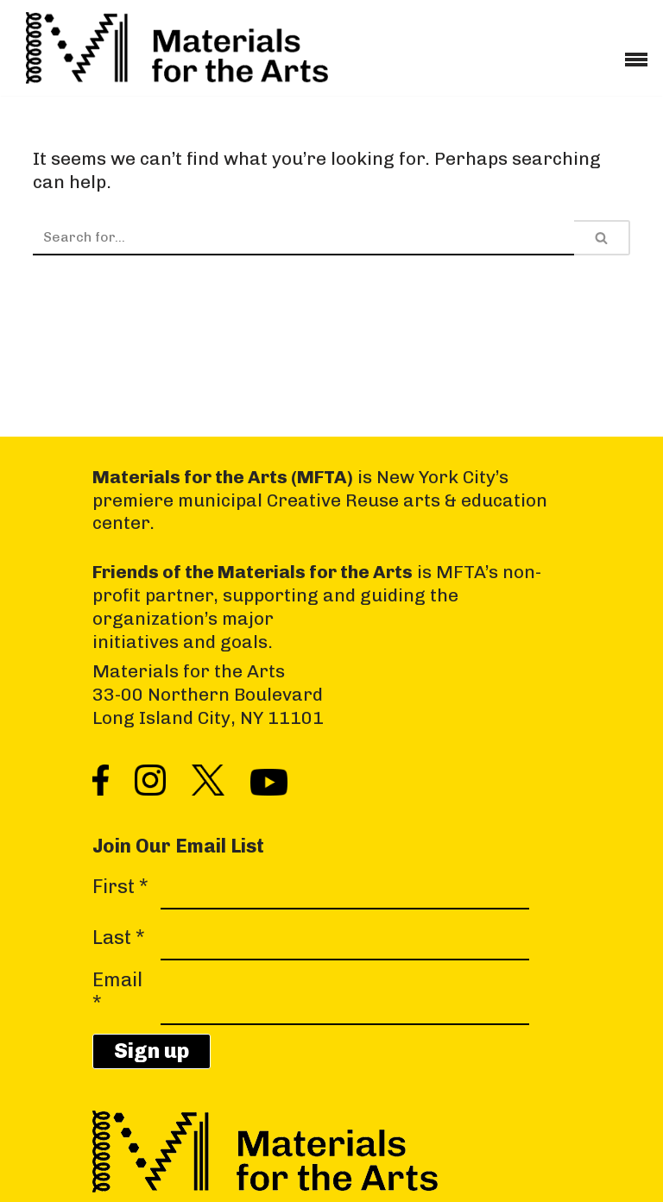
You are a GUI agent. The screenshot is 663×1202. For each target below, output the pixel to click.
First (120, 887)
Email (117, 992)
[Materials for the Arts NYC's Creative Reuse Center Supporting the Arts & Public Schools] (177, 48)
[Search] (303, 237)
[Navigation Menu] (636, 53)
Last (118, 938)
